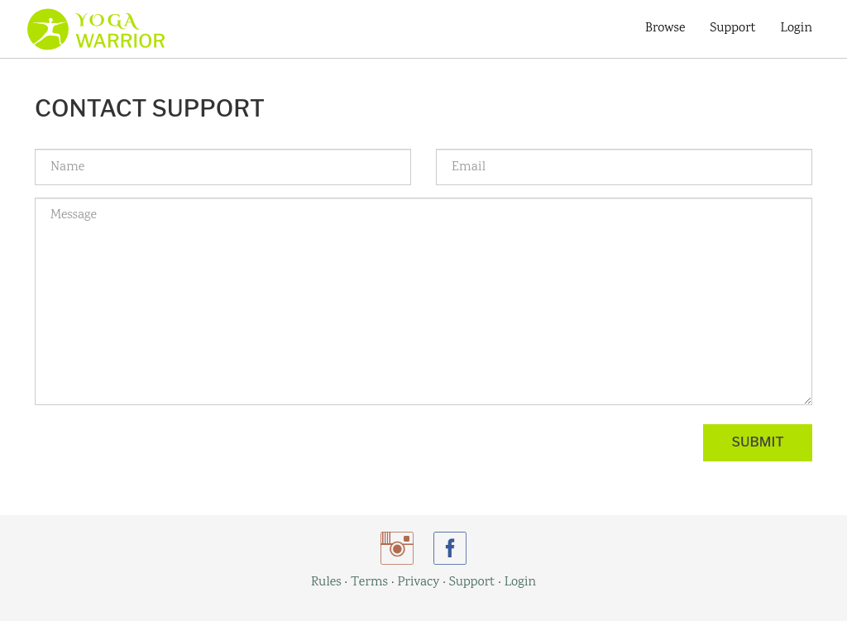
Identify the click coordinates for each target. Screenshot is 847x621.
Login (796, 28)
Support (732, 28)
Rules (326, 582)
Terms (369, 582)
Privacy (418, 582)
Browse (665, 28)
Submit (758, 442)
